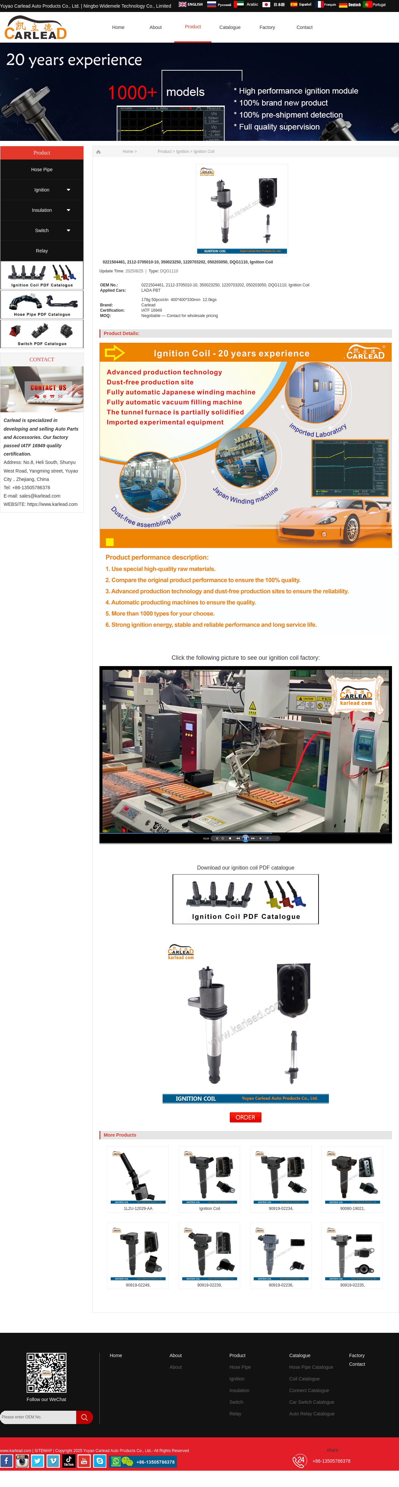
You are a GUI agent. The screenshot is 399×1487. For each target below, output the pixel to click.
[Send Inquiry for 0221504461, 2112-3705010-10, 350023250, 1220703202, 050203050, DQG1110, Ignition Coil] (246, 1121)
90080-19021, (352, 1208)
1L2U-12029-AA (138, 1208)
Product (165, 151)
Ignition (41, 189)
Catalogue (300, 1355)
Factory (357, 1355)
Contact (357, 1364)
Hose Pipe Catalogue (311, 1367)
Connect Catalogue (309, 1390)
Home (116, 1355)
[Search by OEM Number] (38, 1417)
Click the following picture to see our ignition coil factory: (246, 657)
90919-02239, (209, 1285)
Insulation (42, 210)
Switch (42, 230)
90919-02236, (281, 1285)
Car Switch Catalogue (311, 1402)
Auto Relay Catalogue (311, 1413)
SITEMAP (44, 1450)
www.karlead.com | (17, 1450)
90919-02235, (352, 1285)
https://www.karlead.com (52, 504)
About (176, 1355)
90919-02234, (281, 1208)
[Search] (8, 1430)
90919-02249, (138, 1285)
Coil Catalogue (304, 1378)
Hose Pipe (42, 169)
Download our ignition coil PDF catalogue (246, 868)
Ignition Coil (204, 151)
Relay (42, 250)
